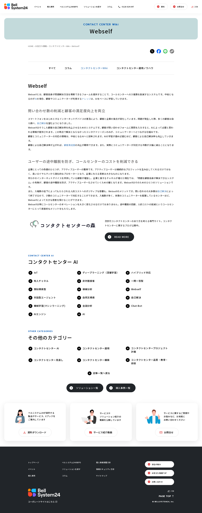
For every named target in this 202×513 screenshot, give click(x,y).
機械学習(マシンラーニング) (49, 305)
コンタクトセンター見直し (48, 360)
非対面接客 (89, 281)
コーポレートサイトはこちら (41, 501)
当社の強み (156, 464)
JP (192, 6)
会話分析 (87, 305)
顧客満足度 (69, 145)
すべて (52, 68)
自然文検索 (89, 297)
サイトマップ (101, 475)
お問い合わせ (157, 482)
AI (36, 98)
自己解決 (41, 123)
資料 (163, 6)
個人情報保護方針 (103, 462)
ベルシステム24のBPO (69, 6)
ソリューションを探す (92, 6)
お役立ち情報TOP (159, 473)
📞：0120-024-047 (126, 6)
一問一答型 (137, 281)
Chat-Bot (136, 305)
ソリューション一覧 (87, 388)
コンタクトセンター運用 (96, 348)
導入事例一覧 (123, 388)
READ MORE (121, 237)
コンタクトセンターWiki (59, 46)
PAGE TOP (165, 496)
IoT (36, 272)
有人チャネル (41, 281)
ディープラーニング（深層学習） (101, 272)
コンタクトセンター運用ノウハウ (135, 68)
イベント (37, 6)
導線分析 (87, 289)
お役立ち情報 (41, 46)
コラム (109, 6)
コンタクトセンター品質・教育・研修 (149, 361)
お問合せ (180, 6)
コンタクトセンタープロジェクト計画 (149, 349)
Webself (136, 289)
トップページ (33, 462)
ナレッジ (86, 98)
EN (196, 6)
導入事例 (50, 6)
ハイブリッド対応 (141, 272)
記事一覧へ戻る (101, 373)
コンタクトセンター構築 (96, 360)
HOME (30, 46)
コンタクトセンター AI (46, 348)
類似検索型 (40, 289)
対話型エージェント (45, 297)
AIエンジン (40, 314)
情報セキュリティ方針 (105, 469)
